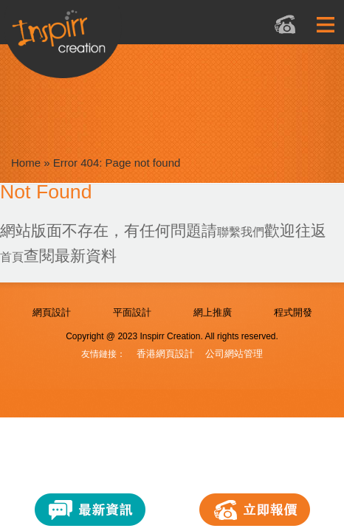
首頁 (12, 257)
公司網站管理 (234, 353)
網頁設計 (51, 312)
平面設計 (132, 312)
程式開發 (293, 312)
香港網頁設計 (165, 353)
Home (26, 162)
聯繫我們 (240, 232)
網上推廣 (212, 312)
